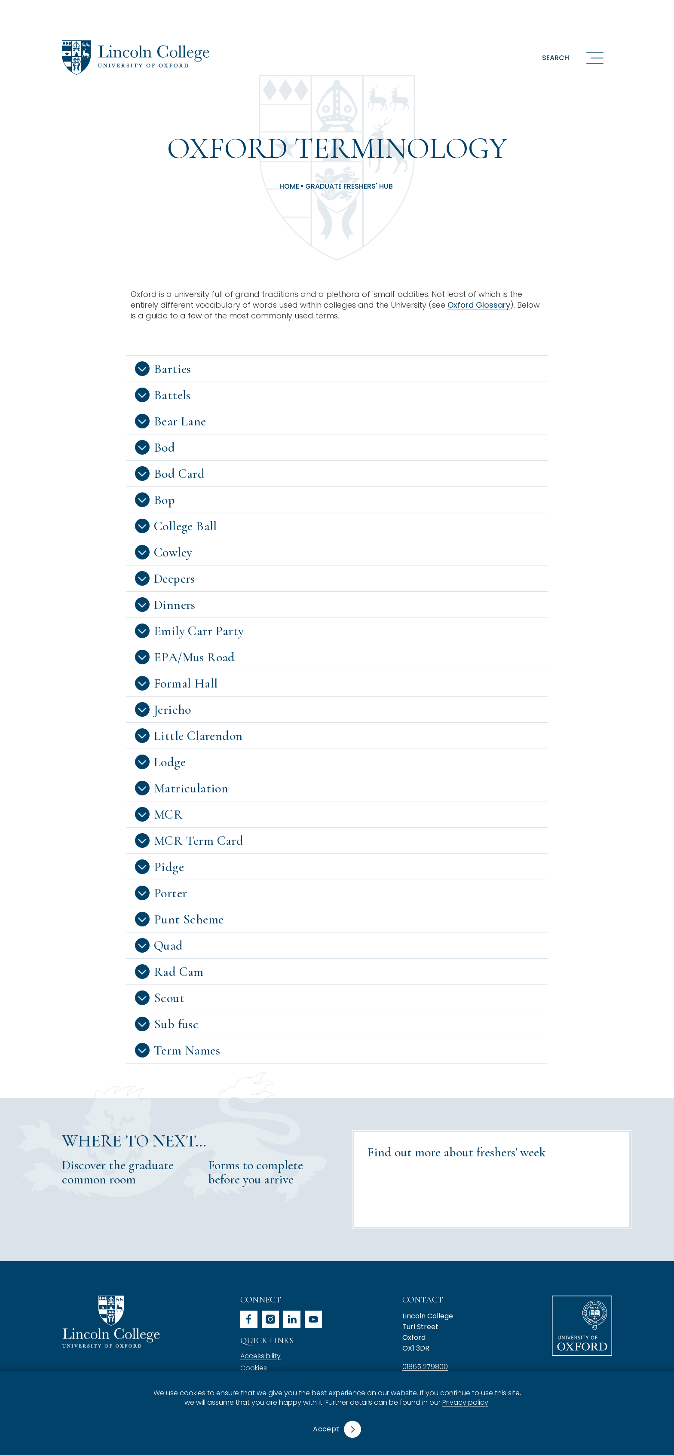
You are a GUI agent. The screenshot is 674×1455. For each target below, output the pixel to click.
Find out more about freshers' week (456, 1152)
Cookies (253, 1368)
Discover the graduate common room (118, 1172)
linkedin (291, 1319)
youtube (313, 1319)
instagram (270, 1319)
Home (289, 186)
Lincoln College (111, 1322)
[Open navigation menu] (595, 57)
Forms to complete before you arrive (255, 1172)
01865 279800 (425, 1367)
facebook (248, 1319)
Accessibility (260, 1356)
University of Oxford (582, 1326)
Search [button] (555, 58)
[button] (337, 369)
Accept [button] (326, 1429)
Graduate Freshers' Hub (349, 186)
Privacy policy (465, 1403)
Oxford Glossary (478, 305)
